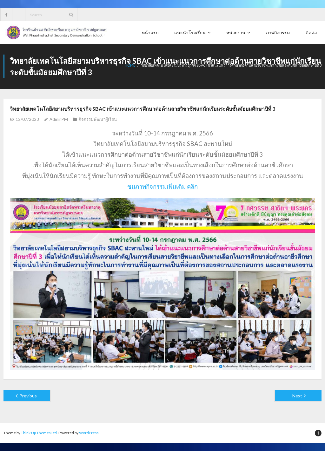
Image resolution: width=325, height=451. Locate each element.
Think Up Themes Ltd (39, 432)
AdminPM (59, 119)
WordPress (89, 432)
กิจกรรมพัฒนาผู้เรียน (98, 119)
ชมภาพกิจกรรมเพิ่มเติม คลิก (162, 186)
